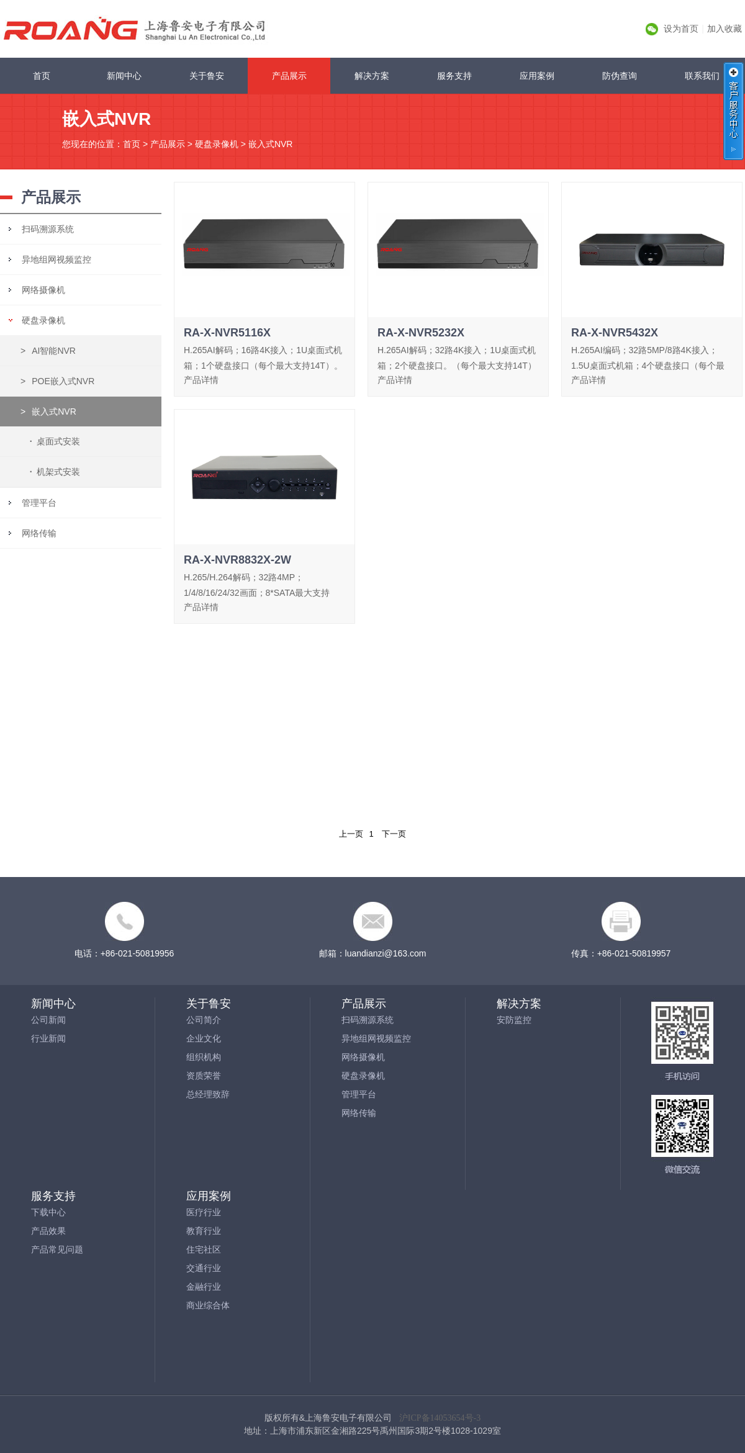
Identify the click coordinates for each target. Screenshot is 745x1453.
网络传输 (39, 533)
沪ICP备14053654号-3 (440, 1418)
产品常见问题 (57, 1249)
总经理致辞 (208, 1094)
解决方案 (371, 76)
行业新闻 (48, 1038)
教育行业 (203, 1231)
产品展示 (289, 76)
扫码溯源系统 (48, 229)
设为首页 (681, 29)
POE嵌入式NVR (57, 381)
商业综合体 (208, 1305)
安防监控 (514, 1020)
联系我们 (702, 76)
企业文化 (203, 1038)
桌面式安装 (52, 441)
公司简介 (203, 1020)
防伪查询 (619, 76)
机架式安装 (52, 472)
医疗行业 (203, 1212)
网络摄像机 (43, 290)
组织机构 (203, 1057)
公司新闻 (48, 1020)
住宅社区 (203, 1249)
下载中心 (48, 1212)
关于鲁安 (206, 76)
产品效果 (48, 1231)
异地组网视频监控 (56, 259)
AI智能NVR (48, 351)
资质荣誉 (203, 1076)
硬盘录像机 (216, 144)
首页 (41, 76)
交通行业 (203, 1268)
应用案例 (537, 76)
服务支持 (454, 76)
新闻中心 (124, 76)
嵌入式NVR (270, 144)
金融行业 (203, 1287)
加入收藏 (724, 29)
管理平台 (39, 503)
